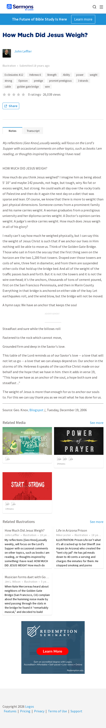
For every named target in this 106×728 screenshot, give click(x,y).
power (79, 75)
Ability (66, 75)
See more (96, 423)
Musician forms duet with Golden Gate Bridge (37, 577)
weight (93, 75)
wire (47, 86)
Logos (29, 706)
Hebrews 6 (35, 75)
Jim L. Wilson (12, 581)
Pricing (25, 711)
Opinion (23, 81)
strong (8, 81)
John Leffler (23, 51)
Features (10, 711)
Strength (52, 75)
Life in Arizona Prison (71, 530)
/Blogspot (36, 410)
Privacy (39, 711)
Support (76, 711)
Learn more (83, 19)
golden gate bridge (28, 86)
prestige (38, 81)
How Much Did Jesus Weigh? (25, 530)
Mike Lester (63, 535)
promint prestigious (60, 81)
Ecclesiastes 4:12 (14, 75)
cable (8, 86)
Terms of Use (57, 711)
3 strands (83, 81)
